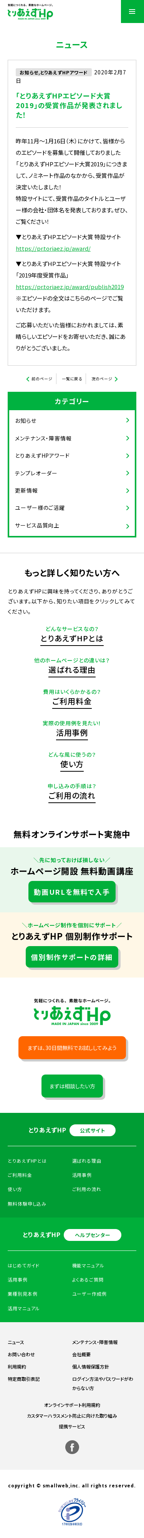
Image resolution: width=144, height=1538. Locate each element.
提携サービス (72, 1426)
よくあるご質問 (88, 1279)
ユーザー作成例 (89, 1293)
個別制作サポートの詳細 (72, 957)
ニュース (16, 1342)
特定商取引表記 (24, 1378)
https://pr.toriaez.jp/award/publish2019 (70, 287)
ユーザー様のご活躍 (40, 507)
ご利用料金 (72, 701)
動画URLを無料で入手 (72, 892)
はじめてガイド (24, 1265)
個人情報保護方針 (90, 1366)
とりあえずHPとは (71, 638)
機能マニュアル (88, 1265)
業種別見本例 (22, 1293)
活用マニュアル (24, 1308)
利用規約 (17, 1366)
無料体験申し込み (27, 1203)
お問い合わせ (21, 1354)
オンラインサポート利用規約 (72, 1405)
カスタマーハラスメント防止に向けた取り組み (72, 1415)
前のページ (42, 378)
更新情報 (26, 490)
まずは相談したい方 (72, 1086)
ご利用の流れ (71, 795)
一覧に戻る (72, 378)
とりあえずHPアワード (42, 455)
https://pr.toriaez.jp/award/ (53, 248)
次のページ (102, 378)
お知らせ (25, 420)
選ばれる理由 (72, 669)
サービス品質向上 (37, 525)
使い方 (72, 763)
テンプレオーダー (36, 473)
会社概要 (81, 1354)
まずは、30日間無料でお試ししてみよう (72, 1048)
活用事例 (72, 732)
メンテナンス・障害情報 (43, 438)
